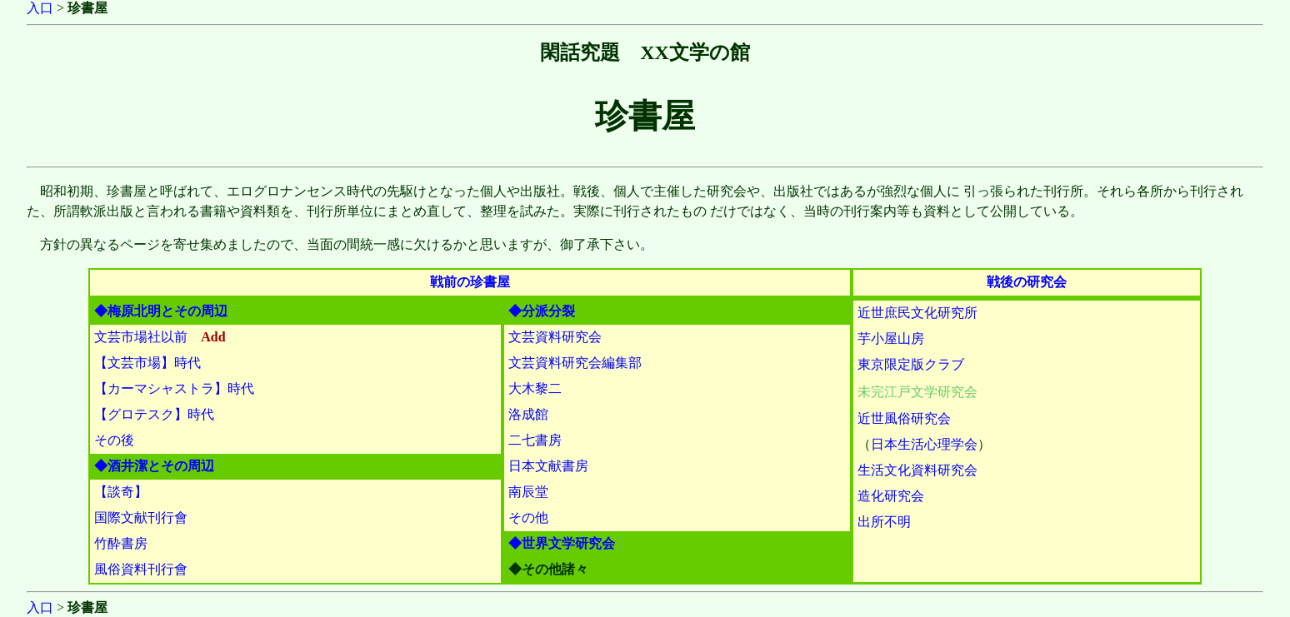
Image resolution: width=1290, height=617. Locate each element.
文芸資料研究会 (555, 337)
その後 (114, 440)
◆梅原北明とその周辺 (161, 311)
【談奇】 (121, 492)
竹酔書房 (121, 543)
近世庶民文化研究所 (918, 313)
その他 (528, 517)
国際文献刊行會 (141, 517)
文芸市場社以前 (141, 337)
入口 (40, 8)
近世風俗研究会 (904, 418)
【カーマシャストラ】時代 (174, 388)
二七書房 (535, 440)
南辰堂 (528, 492)
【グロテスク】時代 (154, 414)
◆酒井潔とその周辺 (154, 466)
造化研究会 (891, 496)
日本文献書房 (548, 466)
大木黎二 (535, 388)
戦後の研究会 (1027, 282)
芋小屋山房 (891, 338)
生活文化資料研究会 (918, 470)
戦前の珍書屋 (470, 282)
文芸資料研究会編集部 (575, 363)
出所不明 (884, 522)
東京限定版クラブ (911, 364)
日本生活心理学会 (924, 444)
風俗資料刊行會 (141, 569)
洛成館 (528, 414)
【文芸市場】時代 (147, 363)
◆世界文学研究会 (561, 543)
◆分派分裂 (541, 311)
